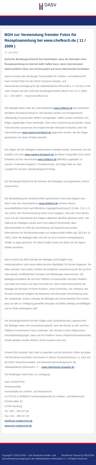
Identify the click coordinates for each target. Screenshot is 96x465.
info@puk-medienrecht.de (18, 420)
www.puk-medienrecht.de (18, 425)
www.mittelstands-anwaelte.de (58, 367)
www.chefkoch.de (63, 108)
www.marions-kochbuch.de (36, 132)
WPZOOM (89, 455)
